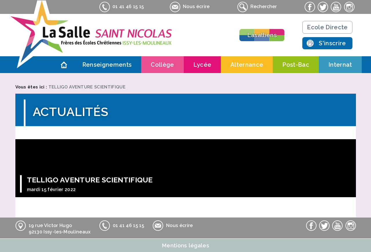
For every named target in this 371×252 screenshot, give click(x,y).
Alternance (246, 64)
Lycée (202, 64)
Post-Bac (295, 64)
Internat (340, 64)
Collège (162, 64)
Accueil (64, 64)
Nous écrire (190, 7)
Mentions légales (185, 245)
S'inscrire (332, 43)
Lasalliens (262, 35)
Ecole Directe (327, 27)
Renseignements (107, 64)
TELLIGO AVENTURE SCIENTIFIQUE (87, 87)
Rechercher (257, 7)
